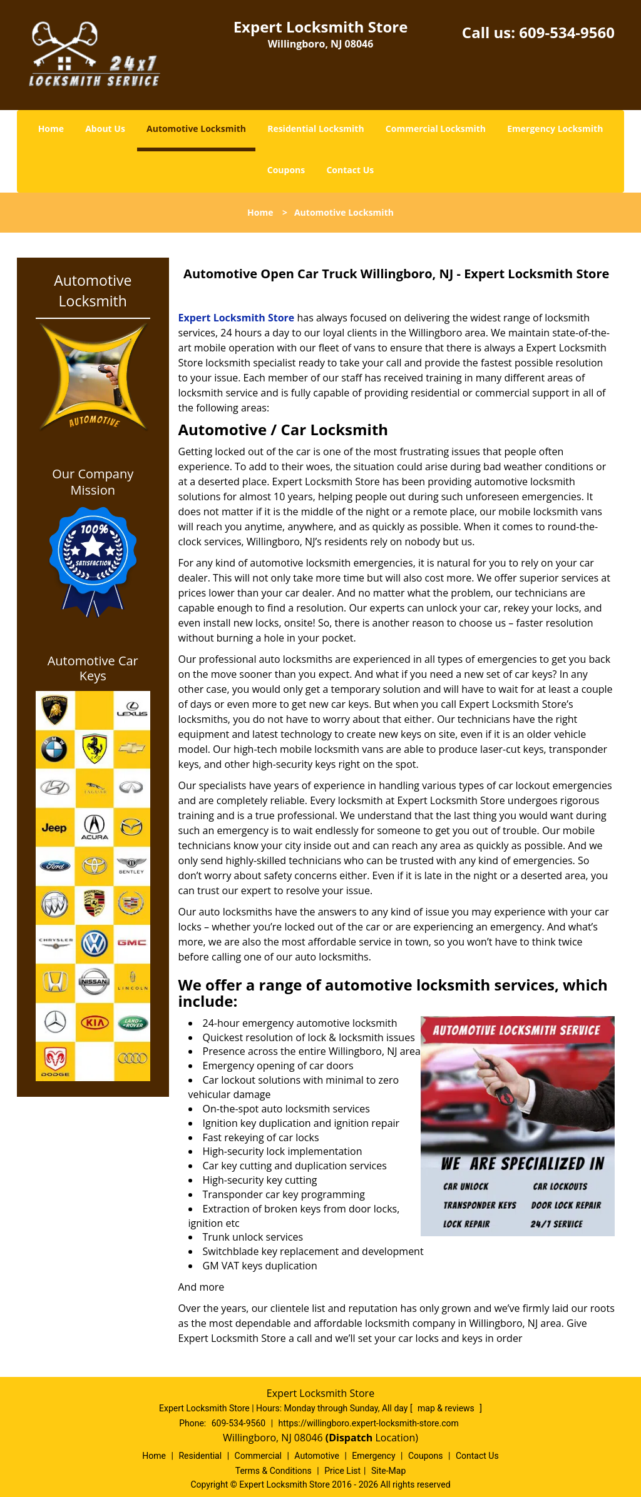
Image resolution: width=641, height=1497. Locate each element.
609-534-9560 (567, 32)
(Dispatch (351, 1437)
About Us (105, 128)
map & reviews (447, 1408)
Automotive (316, 1456)
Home (51, 128)
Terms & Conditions (273, 1471)
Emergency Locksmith (555, 128)
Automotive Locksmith (196, 128)
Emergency (373, 1456)
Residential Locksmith (315, 128)
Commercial (258, 1456)
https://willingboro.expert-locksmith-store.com (369, 1423)
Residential (200, 1456)
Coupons (286, 170)
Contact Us (350, 170)
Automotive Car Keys (93, 668)
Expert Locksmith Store (236, 318)
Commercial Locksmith (436, 128)
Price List (342, 1471)
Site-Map (388, 1471)
